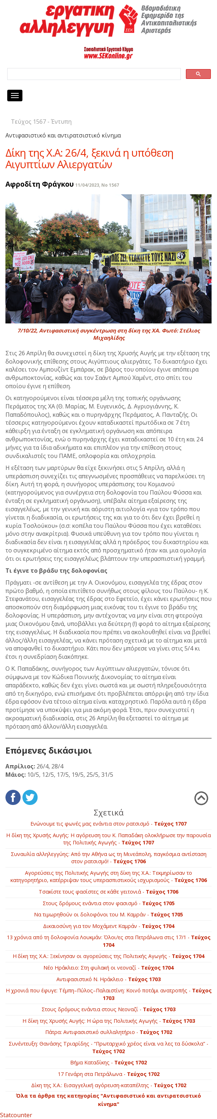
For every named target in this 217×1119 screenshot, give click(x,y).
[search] (93, 74)
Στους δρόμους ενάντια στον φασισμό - (109, 903)
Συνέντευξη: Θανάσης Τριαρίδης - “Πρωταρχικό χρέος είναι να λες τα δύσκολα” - (108, 1047)
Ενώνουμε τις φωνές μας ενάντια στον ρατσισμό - (108, 823)
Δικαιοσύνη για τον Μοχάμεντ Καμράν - (108, 926)
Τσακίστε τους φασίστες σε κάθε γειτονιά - (108, 891)
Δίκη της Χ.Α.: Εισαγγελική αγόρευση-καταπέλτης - (108, 1085)
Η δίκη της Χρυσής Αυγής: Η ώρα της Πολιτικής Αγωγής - (108, 1020)
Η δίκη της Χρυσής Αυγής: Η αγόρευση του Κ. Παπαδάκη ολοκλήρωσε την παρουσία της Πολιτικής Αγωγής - (108, 839)
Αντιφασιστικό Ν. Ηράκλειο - (108, 979)
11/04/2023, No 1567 (97, 185)
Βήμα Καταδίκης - (108, 1062)
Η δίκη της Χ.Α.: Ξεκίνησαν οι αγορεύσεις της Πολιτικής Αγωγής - (108, 956)
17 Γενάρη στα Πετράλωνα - (108, 1074)
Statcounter (16, 1115)
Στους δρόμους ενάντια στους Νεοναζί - (108, 1009)
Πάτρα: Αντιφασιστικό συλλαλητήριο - (108, 1032)
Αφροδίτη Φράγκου (39, 184)
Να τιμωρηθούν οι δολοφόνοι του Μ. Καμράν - (108, 914)
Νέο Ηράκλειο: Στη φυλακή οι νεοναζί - (108, 967)
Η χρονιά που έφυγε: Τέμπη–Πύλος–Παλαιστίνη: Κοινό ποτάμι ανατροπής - (109, 994)
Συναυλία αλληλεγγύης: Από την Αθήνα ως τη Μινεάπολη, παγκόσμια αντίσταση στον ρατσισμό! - (109, 858)
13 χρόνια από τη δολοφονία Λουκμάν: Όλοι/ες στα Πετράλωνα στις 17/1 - (108, 941)
